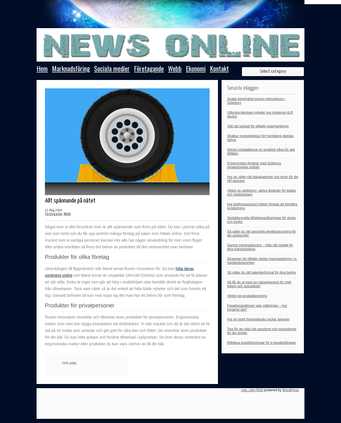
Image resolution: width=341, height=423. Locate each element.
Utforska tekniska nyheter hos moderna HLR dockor (260, 114)
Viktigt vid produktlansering (247, 296)
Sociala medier (112, 69)
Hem (42, 69)
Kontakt (219, 69)
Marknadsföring (71, 69)
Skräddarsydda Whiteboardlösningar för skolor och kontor (261, 220)
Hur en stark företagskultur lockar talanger (258, 319)
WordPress (290, 390)
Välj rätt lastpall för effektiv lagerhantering (258, 126)
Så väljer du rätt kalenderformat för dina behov (261, 272)
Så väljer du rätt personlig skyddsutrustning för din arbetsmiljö (261, 233)
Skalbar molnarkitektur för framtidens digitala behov (260, 138)
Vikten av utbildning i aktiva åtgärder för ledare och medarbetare (261, 192)
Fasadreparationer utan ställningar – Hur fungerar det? (257, 308)
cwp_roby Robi (252, 390)
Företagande (149, 69)
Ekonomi (196, 69)
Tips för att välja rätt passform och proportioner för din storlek (261, 331)
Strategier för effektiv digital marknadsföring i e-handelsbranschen (262, 261)
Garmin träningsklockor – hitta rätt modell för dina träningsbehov (260, 247)
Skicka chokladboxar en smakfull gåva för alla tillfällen (261, 151)
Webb (175, 69)
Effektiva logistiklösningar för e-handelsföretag (261, 343)
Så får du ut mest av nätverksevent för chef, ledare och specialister (259, 284)
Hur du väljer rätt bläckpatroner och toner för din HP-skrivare (262, 179)
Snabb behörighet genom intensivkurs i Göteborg (256, 101)
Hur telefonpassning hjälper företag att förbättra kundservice (262, 206)
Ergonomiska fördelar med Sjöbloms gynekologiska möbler (254, 165)
